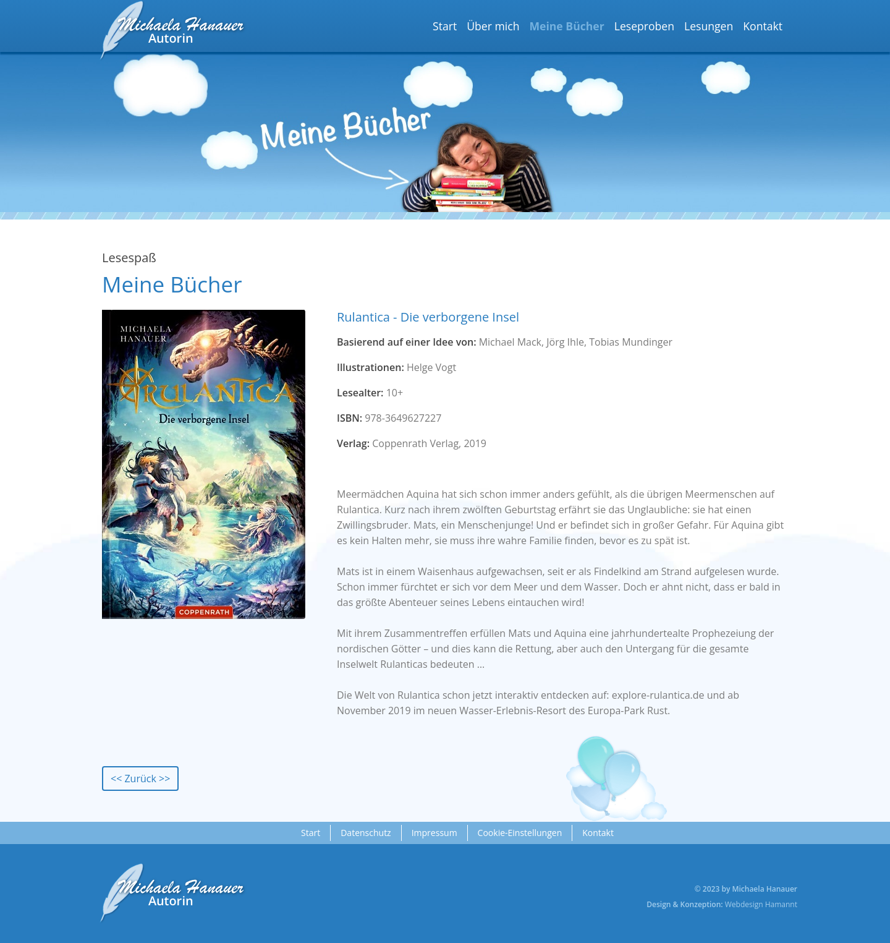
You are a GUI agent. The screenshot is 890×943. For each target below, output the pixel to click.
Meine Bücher (566, 26)
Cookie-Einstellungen (520, 832)
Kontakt (762, 26)
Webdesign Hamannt (761, 904)
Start (445, 26)
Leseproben (644, 26)
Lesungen (708, 26)
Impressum (434, 832)
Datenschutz (366, 832)
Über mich (493, 26)
